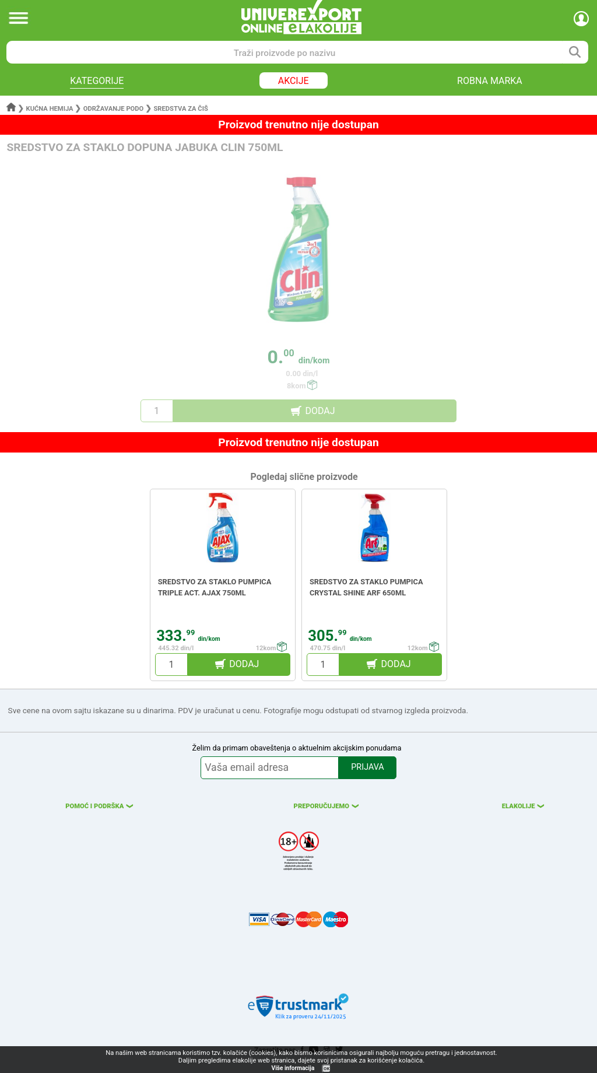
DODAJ (320, 410)
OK (326, 1068)
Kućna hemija (49, 109)
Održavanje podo (113, 109)
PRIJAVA (367, 767)
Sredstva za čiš (180, 109)
